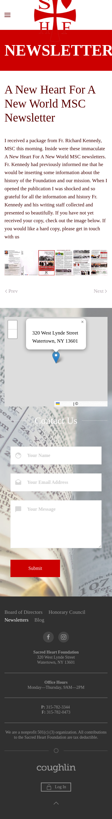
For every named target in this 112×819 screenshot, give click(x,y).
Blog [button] (39, 620)
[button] (7, 15)
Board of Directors (23, 612)
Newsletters (16, 620)
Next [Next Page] (100, 291)
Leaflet (64, 403)
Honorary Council (66, 612)
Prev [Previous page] (11, 291)
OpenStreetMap (92, 403)
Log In (56, 787)
